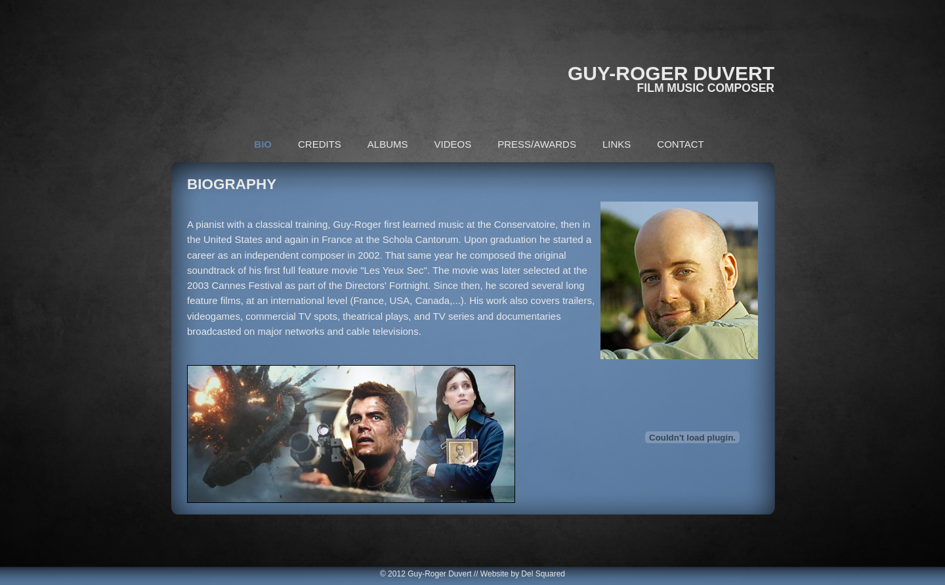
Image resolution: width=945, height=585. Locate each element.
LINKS (616, 144)
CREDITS (319, 144)
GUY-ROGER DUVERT (671, 73)
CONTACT (680, 144)
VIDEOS (453, 144)
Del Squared (543, 573)
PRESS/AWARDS (536, 144)
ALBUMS (388, 144)
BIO (263, 144)
